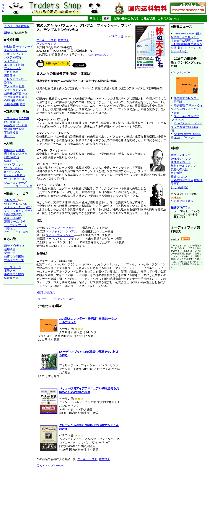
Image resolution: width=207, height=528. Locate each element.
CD (25, 203)
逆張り (8, 82)
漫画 (7, 221)
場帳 (22, 221)
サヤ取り (9, 97)
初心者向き (17, 245)
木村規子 (63, 40)
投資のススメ (179, 176)
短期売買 (9, 46)
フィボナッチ (12, 68)
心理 (7, 100)
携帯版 (3, 8)
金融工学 (9, 252)
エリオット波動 (14, 64)
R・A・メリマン (14, 175)
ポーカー (9, 136)
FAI (25, 93)
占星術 (14, 104)
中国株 (8, 129)
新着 (7, 32)
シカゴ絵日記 (179, 187)
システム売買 (12, 57)
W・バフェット (14, 164)
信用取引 (9, 249)
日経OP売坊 (11, 157)
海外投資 (18, 129)
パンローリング (46, 43)
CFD (20, 121)
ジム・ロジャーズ (15, 182)
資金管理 (21, 97)
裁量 (21, 86)
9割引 (25, 232)
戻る (39, 465)
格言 (22, 104)
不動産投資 (11, 132)
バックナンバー (181, 72)
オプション (11, 118)
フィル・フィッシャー (60, 235)
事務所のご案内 (14, 274)
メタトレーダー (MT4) (18, 207)
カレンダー (11, 200)
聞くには (11, 228)
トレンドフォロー (15, 79)
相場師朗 (9, 150)
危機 (7, 104)
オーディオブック (15, 225)
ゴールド (21, 125)
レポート (27, 210)
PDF (186, 193)
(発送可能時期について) (99, 54)
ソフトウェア (12, 210)
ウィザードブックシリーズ (54, 299)
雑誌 (7, 214)
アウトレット (12, 232)
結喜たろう (11, 161)
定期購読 (16, 214)
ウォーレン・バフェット (61, 227)
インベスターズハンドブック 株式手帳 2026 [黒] (186, 127)
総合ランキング (181, 155)
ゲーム (14, 221)
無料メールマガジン (183, 165)
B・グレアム (12, 171)
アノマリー (11, 86)
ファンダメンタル (15, 89)
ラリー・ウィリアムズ (18, 186)
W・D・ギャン (13, 168)
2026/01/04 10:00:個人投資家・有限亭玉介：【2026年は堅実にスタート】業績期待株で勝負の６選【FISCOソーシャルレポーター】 (186, 42)
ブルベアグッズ (14, 260)
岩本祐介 (9, 153)
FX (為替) (10, 121)
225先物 (24, 118)
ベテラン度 (116, 36)
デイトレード (24, 46)
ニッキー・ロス (46, 40)
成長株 (8, 93)
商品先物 (9, 125)
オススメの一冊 (181, 162)
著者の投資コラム (182, 180)
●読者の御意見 (45, 292)
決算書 (17, 93)
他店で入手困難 (14, 256)
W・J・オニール (14, 179)
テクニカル (11, 61)
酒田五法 (9, 75)
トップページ (12, 267)
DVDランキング (181, 158)
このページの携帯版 (16, 26)
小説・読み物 (12, 218)
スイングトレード (15, 50)
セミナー (9, 203)
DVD (19, 203)
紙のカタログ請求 (182, 201)
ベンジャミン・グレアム (61, 231)
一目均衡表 (11, 72)
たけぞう (21, 153)
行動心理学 (17, 100)
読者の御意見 (179, 169)
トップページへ (55, 465)
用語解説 (176, 172)
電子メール (11, 270)
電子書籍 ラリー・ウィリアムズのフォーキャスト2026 (187, 109)
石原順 (20, 150)
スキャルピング (14, 54)
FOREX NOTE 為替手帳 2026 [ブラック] (186, 136)
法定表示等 (11, 278)
